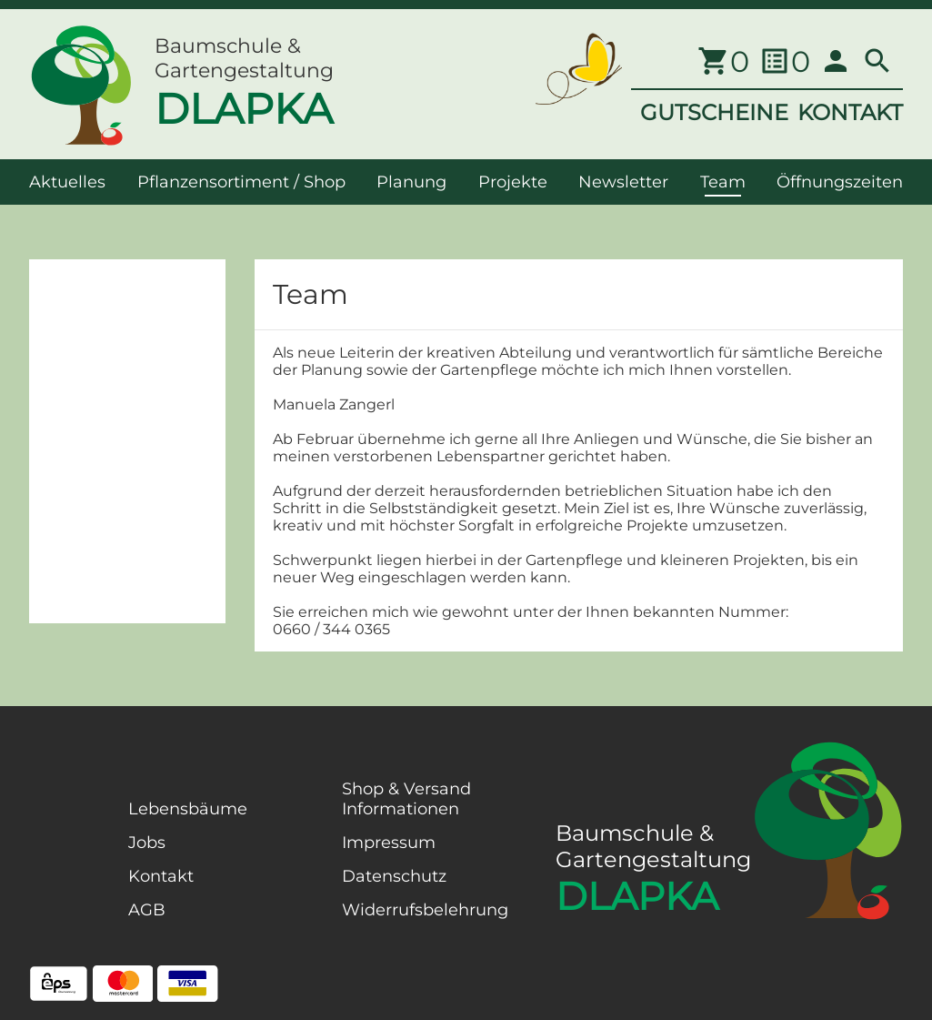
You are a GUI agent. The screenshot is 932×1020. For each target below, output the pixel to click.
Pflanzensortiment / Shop (241, 182)
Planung (411, 182)
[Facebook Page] (58, 891)
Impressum (389, 843)
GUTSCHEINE (714, 112)
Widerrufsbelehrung (425, 910)
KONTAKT (850, 112)
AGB (146, 910)
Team (723, 182)
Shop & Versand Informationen (406, 799)
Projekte (512, 182)
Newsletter (623, 182)
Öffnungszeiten (840, 182)
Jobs (146, 843)
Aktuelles (67, 182)
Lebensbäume (187, 809)
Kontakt (161, 876)
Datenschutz (394, 876)
